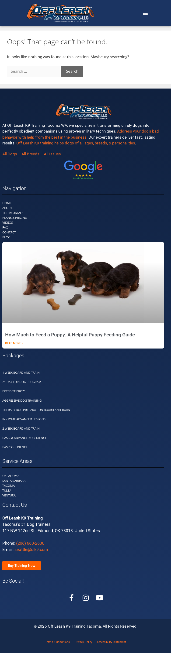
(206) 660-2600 (30, 543)
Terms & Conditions (57, 642)
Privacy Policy (83, 642)
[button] (145, 13)
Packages (13, 356)
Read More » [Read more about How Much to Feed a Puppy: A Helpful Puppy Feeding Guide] (14, 343)
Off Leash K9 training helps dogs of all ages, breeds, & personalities (75, 143)
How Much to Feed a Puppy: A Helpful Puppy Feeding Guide (70, 335)
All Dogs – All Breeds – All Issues (31, 154)
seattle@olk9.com (31, 549)
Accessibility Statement (111, 642)
